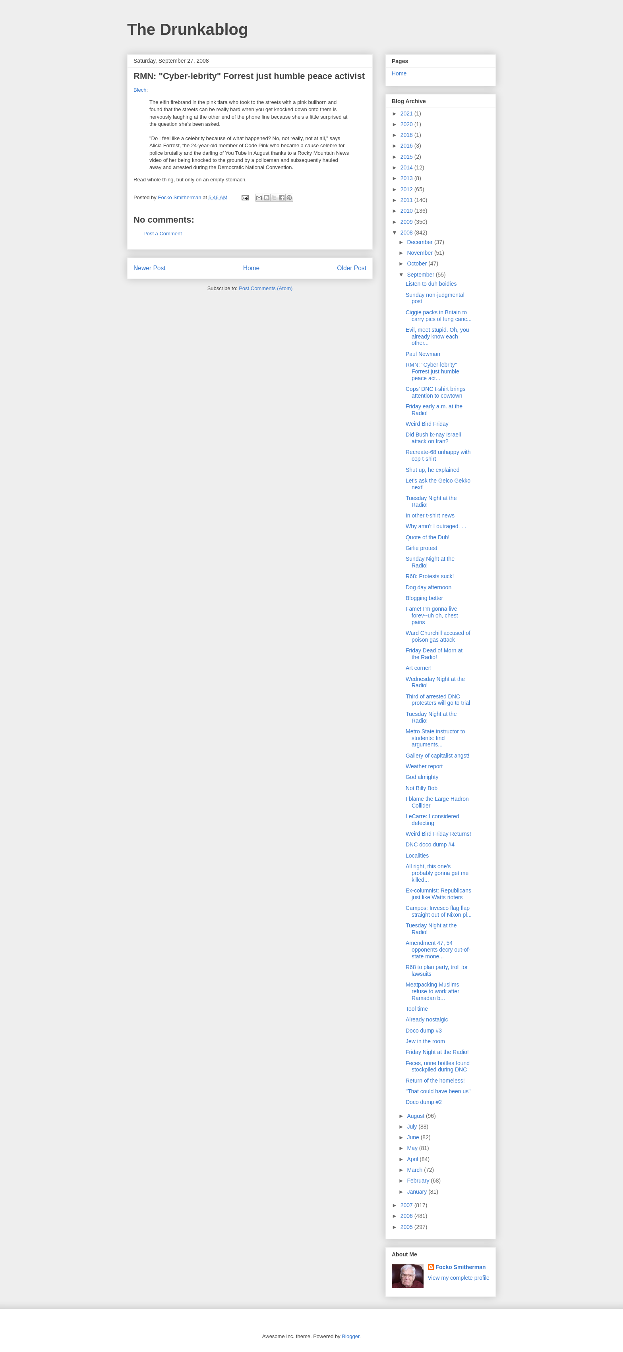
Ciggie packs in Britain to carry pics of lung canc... (439, 315)
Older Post (351, 268)
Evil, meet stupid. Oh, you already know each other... (437, 336)
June (413, 1137)
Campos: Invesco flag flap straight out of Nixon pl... (439, 911)
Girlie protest (421, 548)
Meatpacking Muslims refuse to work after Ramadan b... (432, 991)
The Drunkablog (187, 29)
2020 (407, 124)
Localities (417, 855)
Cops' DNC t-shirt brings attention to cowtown (436, 392)
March (415, 1170)
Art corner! (418, 668)
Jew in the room (425, 1041)
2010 (407, 211)
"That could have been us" (438, 1091)
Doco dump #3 (424, 1030)
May (413, 1148)
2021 (407, 113)
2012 (407, 189)
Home (251, 268)
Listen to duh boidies (431, 284)
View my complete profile (458, 1278)
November (420, 253)
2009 (407, 222)
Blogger (350, 1336)
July (412, 1126)
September (421, 274)
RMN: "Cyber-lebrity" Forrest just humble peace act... (432, 371)
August (416, 1116)
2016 (407, 145)
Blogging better (424, 598)
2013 (407, 178)
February (419, 1180)
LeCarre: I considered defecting (432, 819)
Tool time (417, 1009)
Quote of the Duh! (428, 537)
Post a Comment (162, 234)
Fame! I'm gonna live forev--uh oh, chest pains (432, 615)
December (420, 242)
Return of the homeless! (435, 1080)
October (417, 263)
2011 (407, 200)
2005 (407, 1227)
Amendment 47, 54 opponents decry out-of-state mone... (438, 950)
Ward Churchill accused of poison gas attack (438, 636)
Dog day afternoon (428, 587)
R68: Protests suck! (430, 576)
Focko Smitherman (461, 1267)
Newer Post (150, 268)
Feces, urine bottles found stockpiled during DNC (438, 1066)
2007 (407, 1205)
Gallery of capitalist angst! (437, 755)
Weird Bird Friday (427, 424)
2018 (407, 135)
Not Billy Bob (421, 788)
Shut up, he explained (432, 470)
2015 (407, 157)
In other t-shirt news (430, 515)
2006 (407, 1216)
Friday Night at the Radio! (437, 1052)
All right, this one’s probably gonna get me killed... (437, 873)
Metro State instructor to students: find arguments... (435, 738)
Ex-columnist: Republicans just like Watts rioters (438, 893)
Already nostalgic (427, 1019)
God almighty (422, 777)
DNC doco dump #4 (430, 844)
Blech (140, 90)
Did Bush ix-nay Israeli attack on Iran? (433, 437)
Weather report (424, 766)
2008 (407, 232)
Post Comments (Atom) (265, 288)
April (413, 1159)
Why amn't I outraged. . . (436, 526)
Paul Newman (423, 354)
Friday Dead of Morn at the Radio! (434, 653)
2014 (407, 167)
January (417, 1192)
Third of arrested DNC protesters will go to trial (438, 699)
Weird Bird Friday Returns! (438, 834)
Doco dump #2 (424, 1102)
